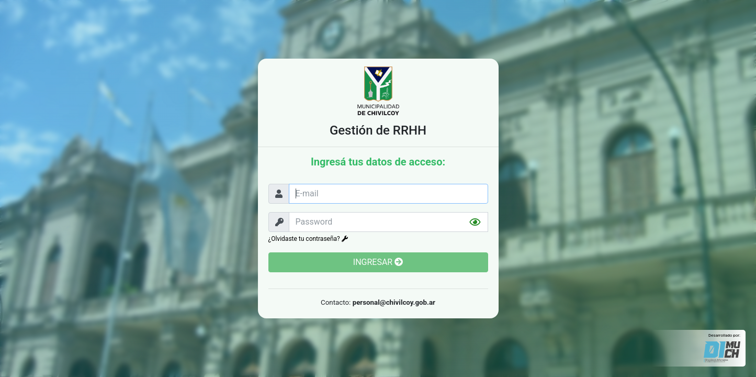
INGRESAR (378, 262)
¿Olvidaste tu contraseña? (308, 238)
